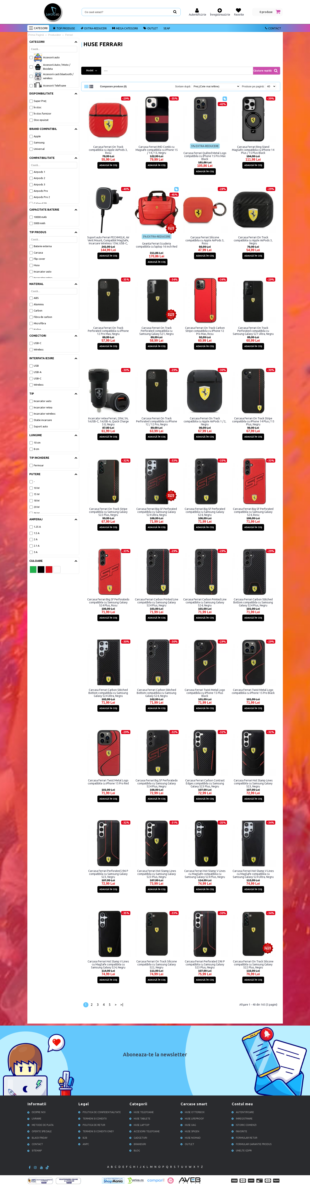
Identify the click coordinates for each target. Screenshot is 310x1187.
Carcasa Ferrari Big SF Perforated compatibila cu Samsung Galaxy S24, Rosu (253, 511)
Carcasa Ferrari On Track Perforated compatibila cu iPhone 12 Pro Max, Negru (108, 330)
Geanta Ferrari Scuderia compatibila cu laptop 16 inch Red (156, 245)
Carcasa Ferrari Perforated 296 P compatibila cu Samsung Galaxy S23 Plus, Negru (205, 964)
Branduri (138, 1144)
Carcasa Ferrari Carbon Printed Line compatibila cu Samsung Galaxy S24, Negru (205, 602)
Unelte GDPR (242, 1150)
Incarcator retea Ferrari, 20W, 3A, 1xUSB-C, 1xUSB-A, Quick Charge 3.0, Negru (108, 421)
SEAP (166, 28)
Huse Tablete (140, 1118)
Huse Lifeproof (193, 1118)
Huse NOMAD (191, 1137)
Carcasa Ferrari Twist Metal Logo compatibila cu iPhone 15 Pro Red (108, 782)
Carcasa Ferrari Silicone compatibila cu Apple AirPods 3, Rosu (204, 240)
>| (121, 1004)
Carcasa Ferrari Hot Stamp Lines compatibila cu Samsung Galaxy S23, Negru (253, 783)
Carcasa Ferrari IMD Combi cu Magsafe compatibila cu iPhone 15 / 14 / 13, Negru (157, 149)
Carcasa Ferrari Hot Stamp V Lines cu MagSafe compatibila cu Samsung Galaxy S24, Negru (108, 964)
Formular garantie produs (252, 1144)
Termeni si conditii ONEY (96, 1131)
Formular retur (245, 1137)
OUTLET (188, 1144)
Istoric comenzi (245, 1124)
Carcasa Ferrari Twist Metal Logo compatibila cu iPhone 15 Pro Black (253, 691)
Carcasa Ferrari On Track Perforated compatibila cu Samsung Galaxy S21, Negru (156, 330)
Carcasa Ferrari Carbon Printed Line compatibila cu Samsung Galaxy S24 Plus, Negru (156, 602)
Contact (36, 1144)
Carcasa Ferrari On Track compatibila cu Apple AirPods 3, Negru (253, 240)
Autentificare (243, 1112)
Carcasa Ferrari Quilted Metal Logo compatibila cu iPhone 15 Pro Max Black (204, 155)
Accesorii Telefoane (145, 1131)
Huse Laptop (140, 1124)
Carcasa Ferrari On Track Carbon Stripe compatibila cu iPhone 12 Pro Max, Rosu (205, 330)
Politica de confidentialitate (100, 1112)
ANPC (84, 1144)
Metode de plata (41, 1124)
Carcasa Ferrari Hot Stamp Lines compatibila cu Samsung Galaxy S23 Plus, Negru (156, 873)
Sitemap (35, 1150)
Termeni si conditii (93, 1118)
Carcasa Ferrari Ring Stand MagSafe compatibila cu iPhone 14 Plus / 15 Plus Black (253, 149)
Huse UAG (189, 1124)
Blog (135, 1150)
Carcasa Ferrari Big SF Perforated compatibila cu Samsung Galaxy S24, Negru (205, 511)
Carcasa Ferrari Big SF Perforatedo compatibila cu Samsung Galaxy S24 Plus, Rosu (108, 602)
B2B (83, 1137)
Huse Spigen (190, 1131)
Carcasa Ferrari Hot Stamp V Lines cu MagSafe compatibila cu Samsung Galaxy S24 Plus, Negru (205, 873)
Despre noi (37, 1112)
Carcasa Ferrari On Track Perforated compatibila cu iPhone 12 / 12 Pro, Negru (156, 421)
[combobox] (180, 71)
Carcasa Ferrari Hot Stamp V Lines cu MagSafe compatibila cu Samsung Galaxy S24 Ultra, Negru (253, 873)
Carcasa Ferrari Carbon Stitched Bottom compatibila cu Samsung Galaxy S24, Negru (156, 692)
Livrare (35, 1118)
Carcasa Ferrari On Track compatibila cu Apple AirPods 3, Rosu (108, 149)
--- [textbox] (106, 71)
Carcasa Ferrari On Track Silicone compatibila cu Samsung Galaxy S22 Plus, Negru (253, 964)
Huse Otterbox (193, 1112)
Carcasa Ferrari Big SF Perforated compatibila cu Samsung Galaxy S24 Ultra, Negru (156, 511)
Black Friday (38, 1137)
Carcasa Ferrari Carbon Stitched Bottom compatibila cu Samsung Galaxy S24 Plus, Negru (253, 602)
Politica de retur (92, 1124)
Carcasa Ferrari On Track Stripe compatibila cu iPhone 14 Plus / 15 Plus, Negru (253, 421)
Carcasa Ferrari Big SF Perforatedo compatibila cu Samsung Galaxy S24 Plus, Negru (157, 783)
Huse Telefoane (142, 1112)
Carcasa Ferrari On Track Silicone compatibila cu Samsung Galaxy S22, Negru (156, 964)
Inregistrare (243, 1118)
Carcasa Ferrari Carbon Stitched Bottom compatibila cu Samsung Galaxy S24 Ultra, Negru (108, 692)
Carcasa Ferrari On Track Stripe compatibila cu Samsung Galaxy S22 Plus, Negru (108, 511)
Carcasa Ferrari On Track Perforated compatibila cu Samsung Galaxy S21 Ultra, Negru (253, 330)
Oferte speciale (40, 1131)
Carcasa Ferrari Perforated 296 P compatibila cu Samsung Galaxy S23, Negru (108, 873)
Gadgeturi (139, 1137)
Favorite (240, 1131)
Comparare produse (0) (114, 86)
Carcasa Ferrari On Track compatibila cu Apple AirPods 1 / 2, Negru (205, 421)
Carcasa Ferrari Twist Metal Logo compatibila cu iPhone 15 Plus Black (205, 692)
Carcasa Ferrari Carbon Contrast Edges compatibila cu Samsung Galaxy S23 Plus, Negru (205, 783)
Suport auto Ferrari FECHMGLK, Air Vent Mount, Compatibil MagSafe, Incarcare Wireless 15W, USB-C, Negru (108, 240)
